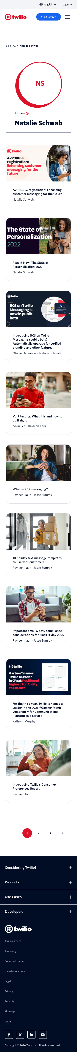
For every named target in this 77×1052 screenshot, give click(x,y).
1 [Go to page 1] (27, 833)
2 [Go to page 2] (39, 833)
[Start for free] (48, 17)
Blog (8, 45)
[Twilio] (16, 17)
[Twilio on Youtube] (43, 1035)
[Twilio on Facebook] (9, 1035)
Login (67, 4)
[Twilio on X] (20, 1035)
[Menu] (67, 17)
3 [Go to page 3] (50, 833)
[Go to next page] (61, 833)
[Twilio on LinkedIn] (31, 1035)
